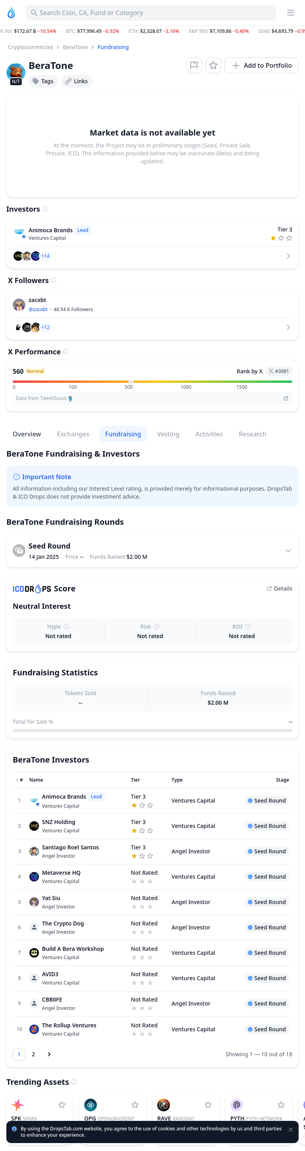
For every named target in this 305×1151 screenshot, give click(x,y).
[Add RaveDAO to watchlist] (208, 1105)
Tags (42, 81)
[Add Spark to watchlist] (62, 1105)
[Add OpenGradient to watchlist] (135, 1105)
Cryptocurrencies (30, 47)
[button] (152, 31)
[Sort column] (19, 780)
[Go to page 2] (33, 1054)
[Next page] (49, 1054)
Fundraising (113, 47)
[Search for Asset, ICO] (150, 13)
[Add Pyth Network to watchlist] (281, 1105)
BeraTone (75, 47)
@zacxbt (38, 309)
